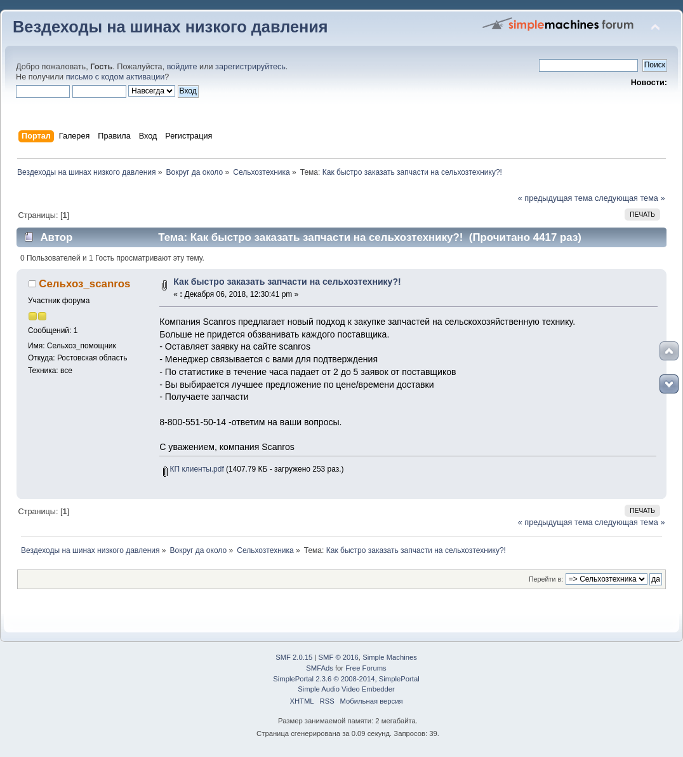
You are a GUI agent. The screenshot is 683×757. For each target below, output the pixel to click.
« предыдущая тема (555, 198)
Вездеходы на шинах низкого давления (170, 27)
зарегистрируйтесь (250, 66)
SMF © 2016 (339, 657)
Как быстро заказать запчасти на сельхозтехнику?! (287, 281)
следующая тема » (630, 198)
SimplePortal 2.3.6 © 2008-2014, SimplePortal (346, 679)
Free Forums (365, 668)
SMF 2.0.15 (293, 657)
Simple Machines (389, 657)
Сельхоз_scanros (84, 284)
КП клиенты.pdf (193, 469)
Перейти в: (546, 579)
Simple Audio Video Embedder (346, 689)
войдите (182, 66)
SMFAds (319, 668)
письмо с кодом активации (115, 76)
